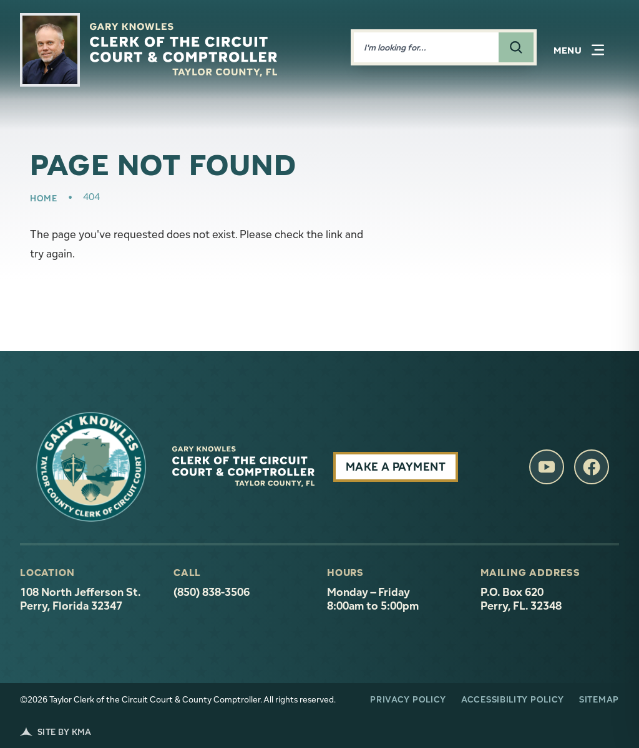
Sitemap (599, 699)
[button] (579, 49)
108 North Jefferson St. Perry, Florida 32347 (89, 599)
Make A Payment (396, 466)
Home (43, 198)
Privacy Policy (408, 699)
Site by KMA (56, 731)
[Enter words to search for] (426, 47)
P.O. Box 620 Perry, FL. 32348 (521, 599)
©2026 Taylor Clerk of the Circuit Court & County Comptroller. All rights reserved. (178, 699)
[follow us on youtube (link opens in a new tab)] (546, 466)
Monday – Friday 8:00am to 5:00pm (373, 599)
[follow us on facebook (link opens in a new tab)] (591, 466)
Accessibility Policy (512, 699)
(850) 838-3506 (211, 592)
